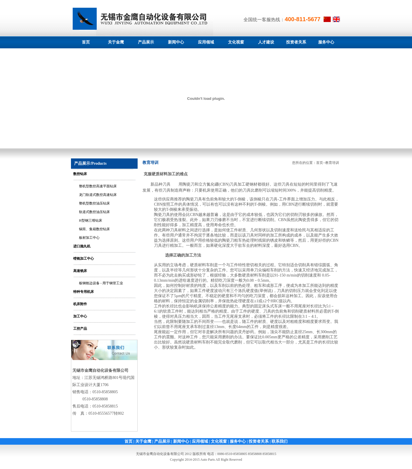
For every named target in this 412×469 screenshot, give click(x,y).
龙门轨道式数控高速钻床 (98, 195)
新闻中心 (176, 42)
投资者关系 (296, 42)
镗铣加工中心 (83, 259)
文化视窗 (236, 42)
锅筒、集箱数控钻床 (94, 229)
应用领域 (206, 42)
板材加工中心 (89, 238)
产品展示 (146, 42)
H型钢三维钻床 (90, 220)
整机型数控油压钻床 (94, 203)
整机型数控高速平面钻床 (98, 186)
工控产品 (80, 329)
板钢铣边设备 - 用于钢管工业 (101, 283)
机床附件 (80, 304)
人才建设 (266, 42)
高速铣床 (80, 271)
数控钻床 (80, 174)
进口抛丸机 (81, 246)
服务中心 (326, 42)
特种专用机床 (83, 292)
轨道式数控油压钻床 (94, 212)
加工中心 (80, 316)
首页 (86, 42)
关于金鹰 (116, 42)
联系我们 (280, 441)
